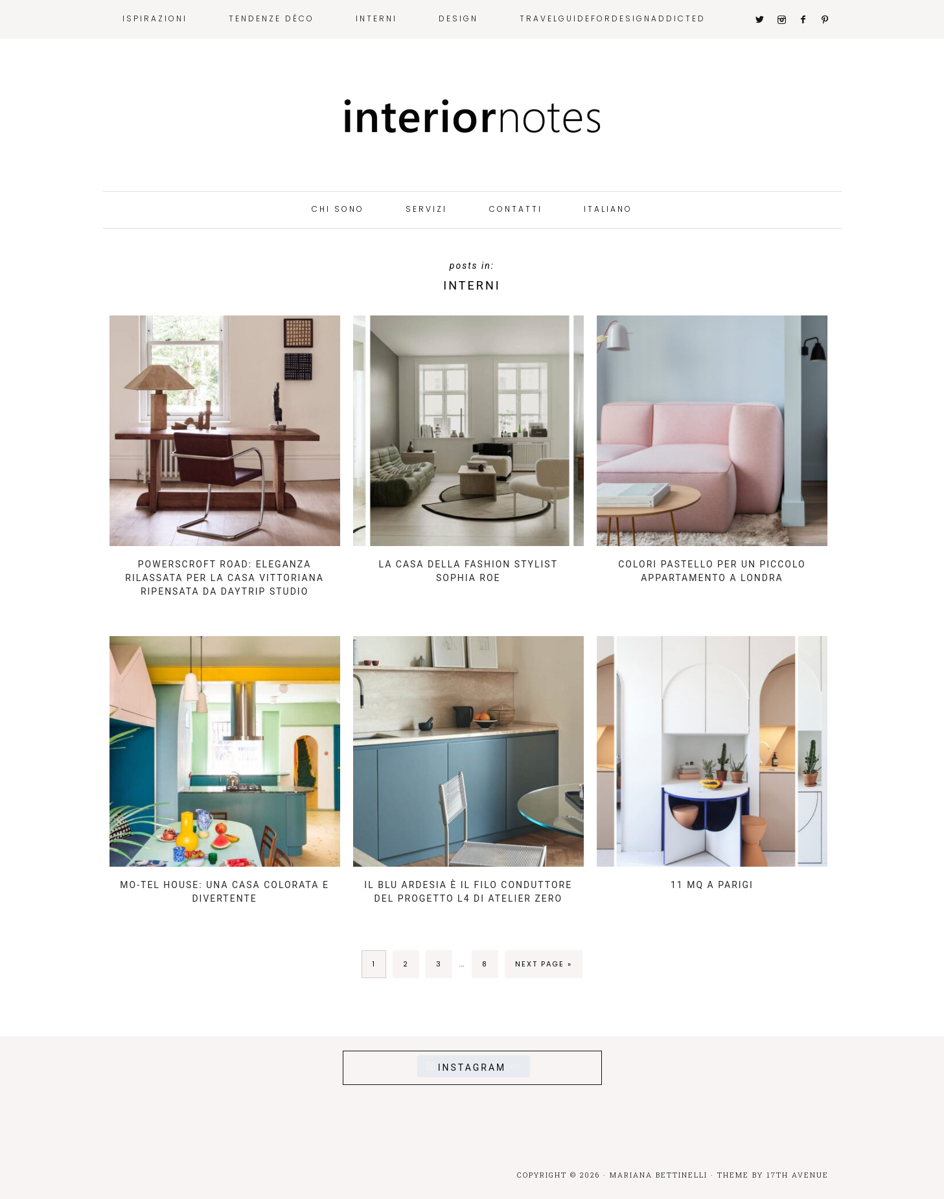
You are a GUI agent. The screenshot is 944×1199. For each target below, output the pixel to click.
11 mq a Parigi (712, 885)
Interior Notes (472, 116)
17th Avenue (797, 1175)
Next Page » (543, 964)
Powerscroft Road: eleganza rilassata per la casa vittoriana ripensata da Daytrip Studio (224, 578)
